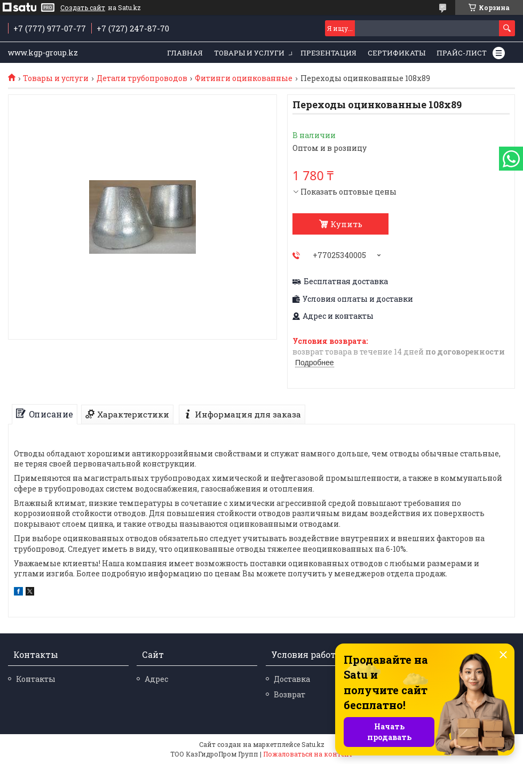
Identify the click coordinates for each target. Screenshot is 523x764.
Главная (185, 53)
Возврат (289, 694)
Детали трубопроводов (142, 78)
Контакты (36, 679)
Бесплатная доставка (346, 281)
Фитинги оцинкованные (243, 78)
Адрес (156, 679)
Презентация (328, 53)
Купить (346, 224)
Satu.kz (313, 744)
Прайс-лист (462, 53)
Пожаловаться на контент (308, 754)
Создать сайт (82, 7)
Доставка (292, 679)
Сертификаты (396, 53)
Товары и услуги (249, 53)
